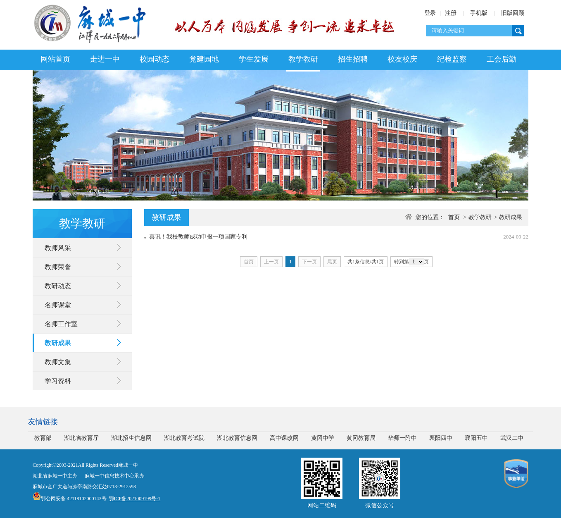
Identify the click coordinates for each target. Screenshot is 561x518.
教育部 (43, 438)
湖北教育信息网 (237, 438)
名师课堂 (58, 304)
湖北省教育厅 (81, 438)
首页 (454, 217)
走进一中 (105, 59)
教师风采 (58, 247)
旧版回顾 (512, 13)
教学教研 (303, 59)
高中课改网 (284, 438)
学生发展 (254, 59)
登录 (430, 13)
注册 (450, 13)
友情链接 (43, 422)
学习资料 (58, 380)
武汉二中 (511, 438)
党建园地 (204, 59)
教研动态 (58, 285)
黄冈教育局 (361, 438)
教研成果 (58, 342)
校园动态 (154, 59)
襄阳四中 (440, 438)
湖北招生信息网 (131, 438)
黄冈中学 (322, 438)
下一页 (309, 262)
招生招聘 (353, 59)
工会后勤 (501, 59)
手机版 (478, 13)
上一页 (271, 262)
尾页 (332, 262)
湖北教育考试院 (184, 438)
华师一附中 (402, 438)
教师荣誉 (58, 266)
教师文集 (58, 361)
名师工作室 (61, 323)
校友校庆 (402, 59)
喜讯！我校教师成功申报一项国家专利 (198, 237)
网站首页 (55, 59)
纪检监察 (452, 59)
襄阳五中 (476, 438)
